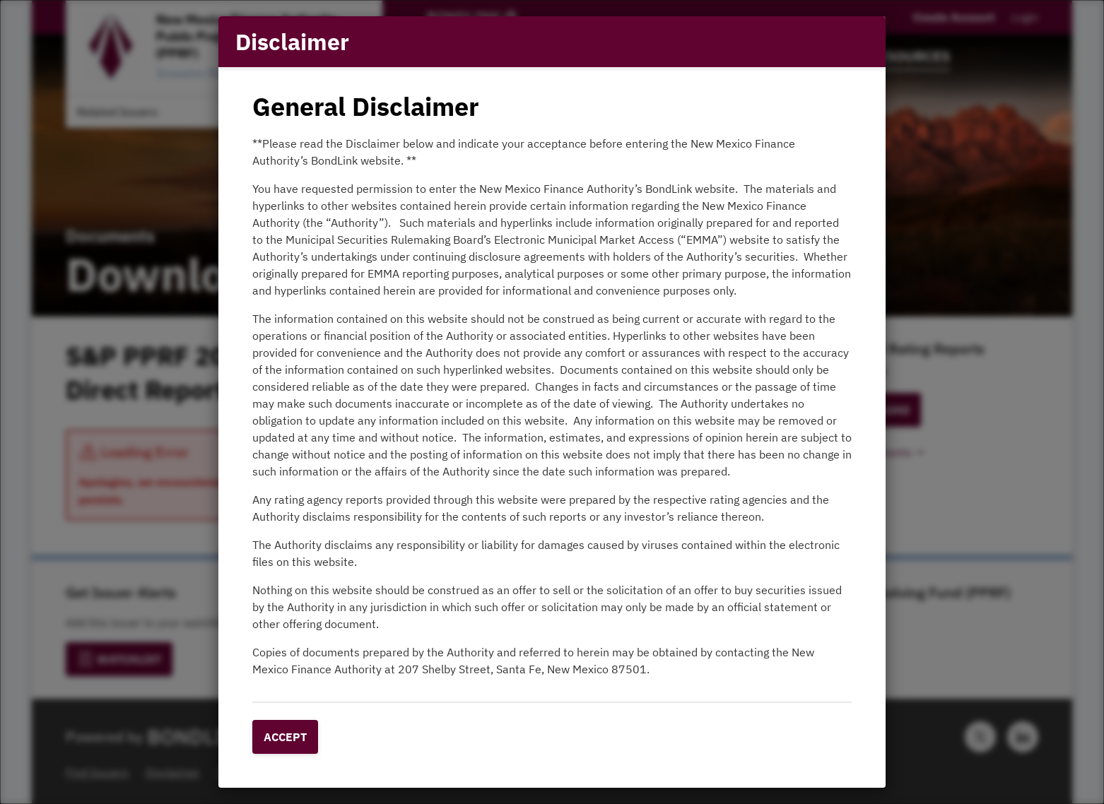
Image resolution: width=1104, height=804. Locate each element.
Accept (285, 737)
